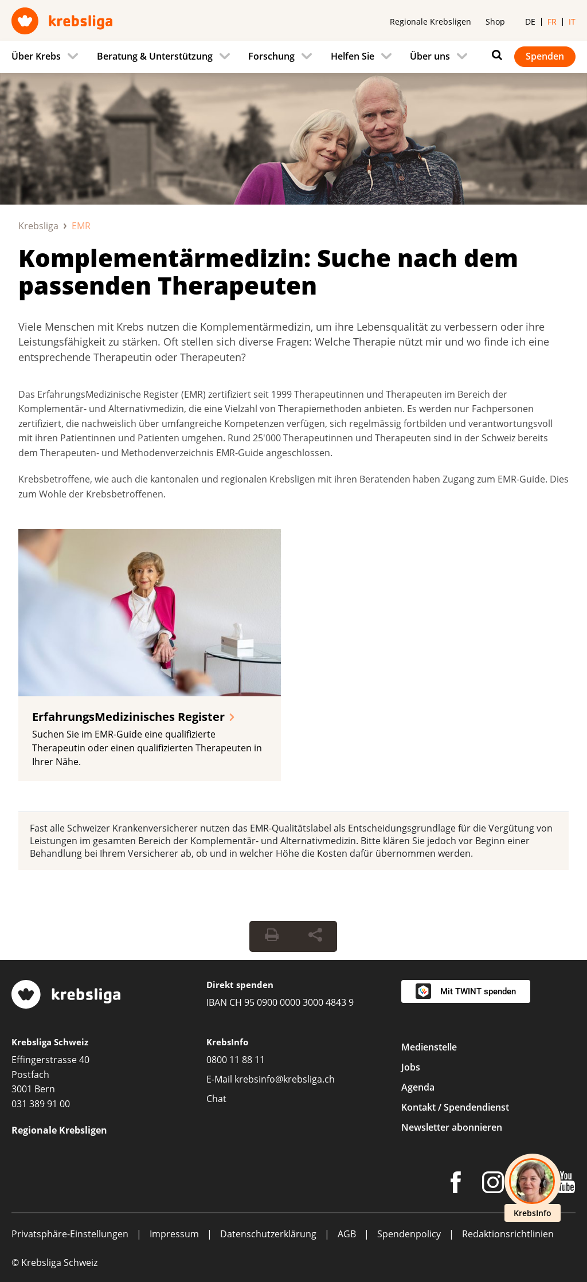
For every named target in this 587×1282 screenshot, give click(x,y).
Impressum (174, 1234)
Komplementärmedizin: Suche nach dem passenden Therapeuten (268, 271)
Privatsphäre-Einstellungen (69, 1234)
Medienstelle (429, 1047)
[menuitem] (48, 57)
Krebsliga (38, 225)
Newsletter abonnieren (451, 1127)
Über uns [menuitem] (430, 56)
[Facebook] (456, 1184)
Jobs (410, 1067)
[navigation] (293, 57)
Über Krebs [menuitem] (36, 56)
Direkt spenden (239, 984)
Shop (495, 21)
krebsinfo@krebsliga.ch (284, 1079)
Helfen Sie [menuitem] (352, 56)
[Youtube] (566, 1184)
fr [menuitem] (552, 21)
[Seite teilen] (315, 936)
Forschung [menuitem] (271, 56)
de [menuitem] (530, 21)
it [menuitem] (572, 21)
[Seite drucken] (272, 936)
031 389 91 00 (40, 1103)
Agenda (418, 1087)
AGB (347, 1234)
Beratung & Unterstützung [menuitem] (155, 56)
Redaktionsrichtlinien (508, 1234)
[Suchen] (494, 55)
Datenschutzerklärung (268, 1234)
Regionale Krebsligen (430, 21)
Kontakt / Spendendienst (455, 1107)
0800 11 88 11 (235, 1059)
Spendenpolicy (409, 1234)
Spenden (545, 56)
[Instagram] (493, 1184)
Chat (216, 1098)
